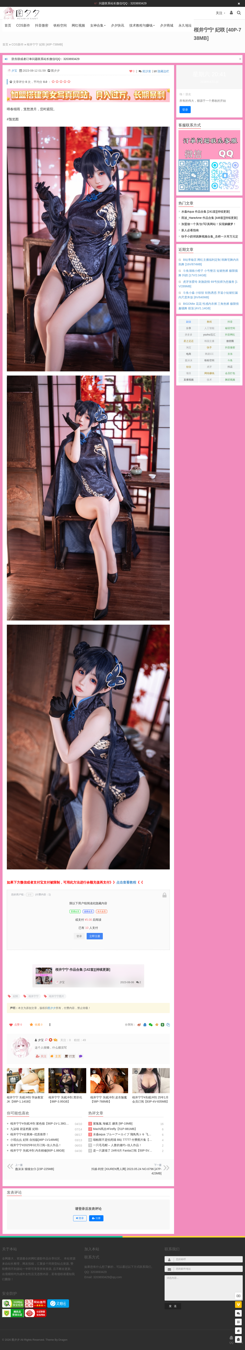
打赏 (69, 1056)
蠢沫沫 (188, 360)
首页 (8, 25)
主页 (55, 1056)
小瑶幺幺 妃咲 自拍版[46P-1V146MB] (33, 1139)
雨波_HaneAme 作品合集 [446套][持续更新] (209, 217)
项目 (188, 373)
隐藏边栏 (163, 71)
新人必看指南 (190, 230)
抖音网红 (230, 334)
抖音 (230, 321)
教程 (209, 321)
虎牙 (209, 366)
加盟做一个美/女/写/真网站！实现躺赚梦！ (208, 224)
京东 (230, 353)
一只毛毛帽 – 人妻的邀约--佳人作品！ (115, 1145)
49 (84, 1040)
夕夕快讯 (117, 25)
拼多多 (188, 334)
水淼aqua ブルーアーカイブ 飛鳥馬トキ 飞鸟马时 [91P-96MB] (120, 1134)
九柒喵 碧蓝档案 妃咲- (23, 1129)
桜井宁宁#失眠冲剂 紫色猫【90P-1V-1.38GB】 (39, 1123)
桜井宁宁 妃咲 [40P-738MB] (45, 44)
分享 (188, 328)
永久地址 (185, 25)
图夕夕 (52, 1008)
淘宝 (188, 347)
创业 (188, 366)
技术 (209, 379)
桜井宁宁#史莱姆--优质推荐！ (28, 1134)
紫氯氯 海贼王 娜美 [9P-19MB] (110, 1124)
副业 (188, 321)
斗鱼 (230, 360)
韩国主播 (209, 341)
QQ (231, 1339)
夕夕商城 (166, 25)
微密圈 (230, 341)
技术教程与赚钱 (141, 25)
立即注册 (94, 936)
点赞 (15, 1024)
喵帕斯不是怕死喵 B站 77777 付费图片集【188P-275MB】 (120, 1140)
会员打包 (230, 373)
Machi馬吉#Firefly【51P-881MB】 (112, 1129)
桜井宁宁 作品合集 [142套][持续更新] (82, 969)
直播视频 (189, 379)
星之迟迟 (189, 341)
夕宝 (14, 70)
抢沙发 (146, 71)
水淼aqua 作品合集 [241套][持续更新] (205, 211)
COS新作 (23, 25)
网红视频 (78, 25)
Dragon (62, 1339)
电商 (188, 353)
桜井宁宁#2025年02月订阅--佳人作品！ (34, 1145)
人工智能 (209, 328)
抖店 (230, 366)
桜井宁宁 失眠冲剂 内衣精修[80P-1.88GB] (35, 1150)
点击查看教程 (126, 882)
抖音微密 (41, 25)
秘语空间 (230, 328)
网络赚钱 (209, 373)
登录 (79, 936)
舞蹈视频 (230, 379)
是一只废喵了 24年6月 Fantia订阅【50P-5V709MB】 (120, 1151)
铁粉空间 (60, 25)
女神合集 (96, 25)
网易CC (209, 353)
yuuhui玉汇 (209, 334)
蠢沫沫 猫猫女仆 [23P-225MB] (34, 1169)
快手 (209, 347)
